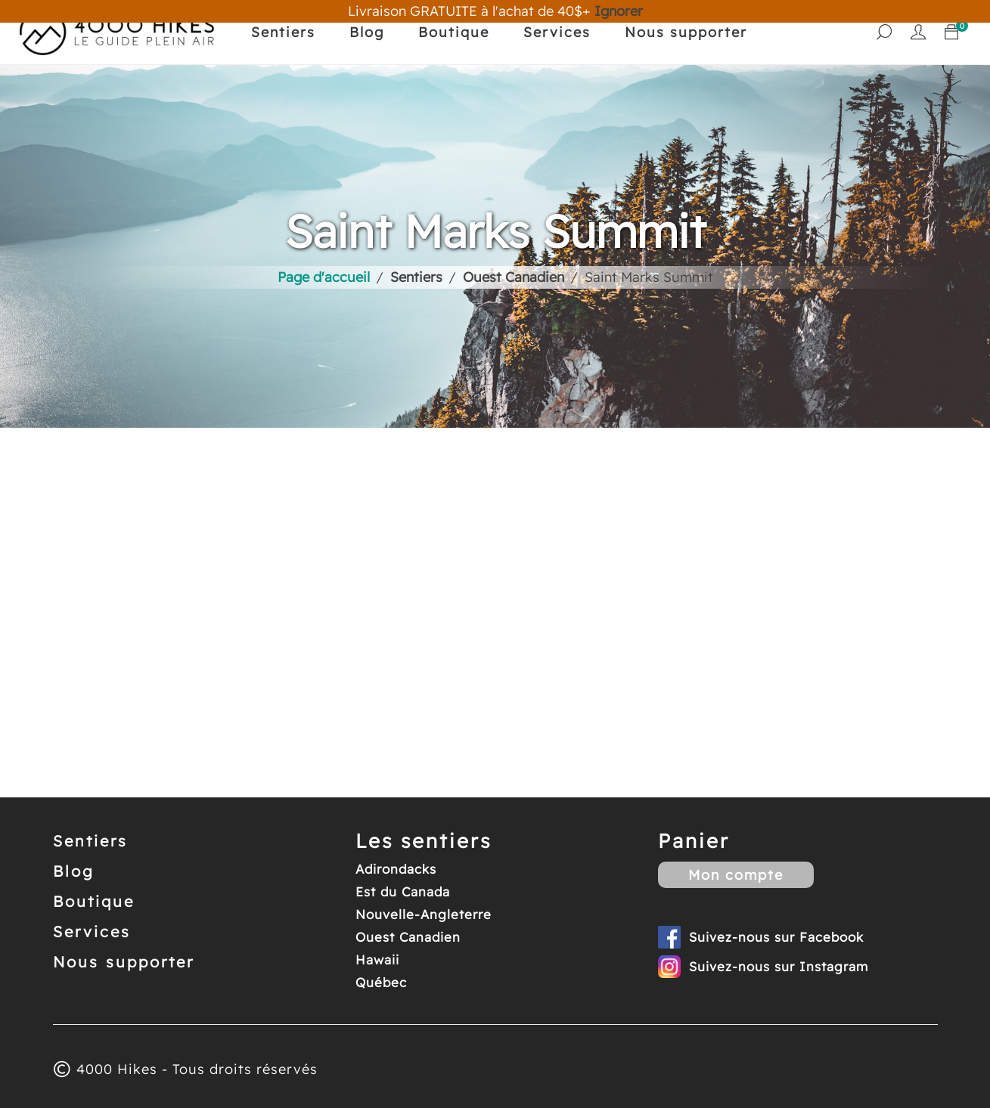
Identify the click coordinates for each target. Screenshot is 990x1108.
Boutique (453, 32)
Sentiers (283, 32)
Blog (366, 32)
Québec (381, 982)
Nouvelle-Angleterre (423, 914)
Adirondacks (395, 869)
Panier (694, 840)
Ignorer (618, 11)
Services (557, 32)
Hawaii (377, 959)
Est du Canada (402, 891)
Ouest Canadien (408, 937)
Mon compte (736, 875)
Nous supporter (686, 32)
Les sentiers (423, 840)
